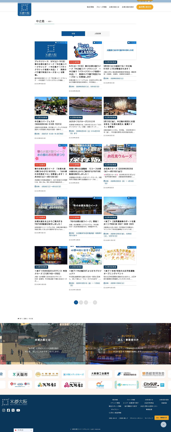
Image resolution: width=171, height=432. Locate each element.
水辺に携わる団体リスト (147, 406)
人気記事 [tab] (98, 33)
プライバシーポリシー (131, 418)
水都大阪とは (147, 399)
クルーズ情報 (129, 399)
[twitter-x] (143, 1)
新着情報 (163, 403)
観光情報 (113, 399)
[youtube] (148, 1)
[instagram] (145, 1)
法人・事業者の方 (160, 417)
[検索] (151, 1)
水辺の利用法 (147, 403)
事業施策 (147, 409)
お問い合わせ (104, 418)
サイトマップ (145, 418)
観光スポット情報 (113, 406)
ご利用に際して (116, 418)
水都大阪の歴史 (163, 399)
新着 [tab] (73, 33)
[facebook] (140, 1)
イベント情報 (113, 403)
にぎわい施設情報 (113, 413)
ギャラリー (113, 409)
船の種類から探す (129, 406)
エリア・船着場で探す (129, 403)
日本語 (18, 430)
